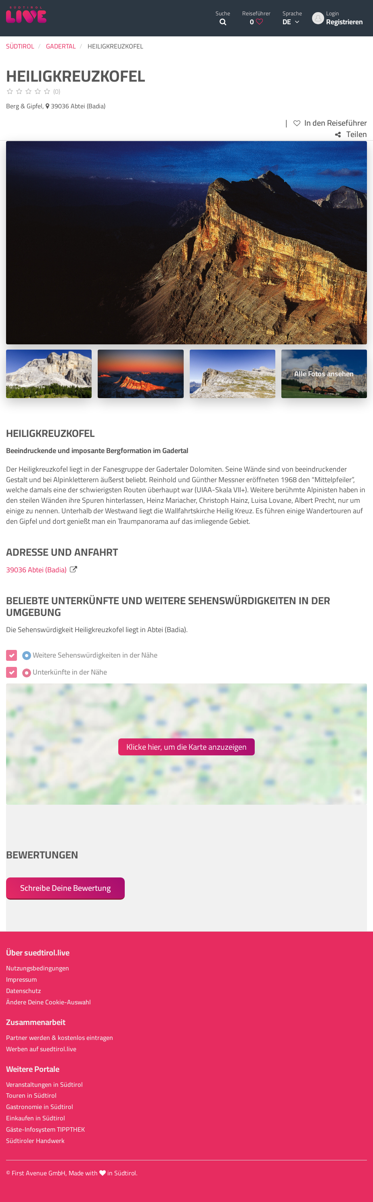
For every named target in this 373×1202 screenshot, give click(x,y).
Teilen (351, 134)
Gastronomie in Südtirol (39, 1106)
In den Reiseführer (330, 123)
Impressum (21, 979)
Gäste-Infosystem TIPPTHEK (45, 1129)
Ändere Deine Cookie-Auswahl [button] (48, 1002)
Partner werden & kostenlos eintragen (59, 1037)
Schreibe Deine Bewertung (65, 887)
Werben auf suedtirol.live (41, 1049)
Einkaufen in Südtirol (35, 1118)
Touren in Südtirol (31, 1095)
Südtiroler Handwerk (35, 1140)
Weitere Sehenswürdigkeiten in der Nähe (89, 655)
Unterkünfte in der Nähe (64, 672)
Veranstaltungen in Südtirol (44, 1084)
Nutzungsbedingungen (37, 968)
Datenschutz (23, 990)
